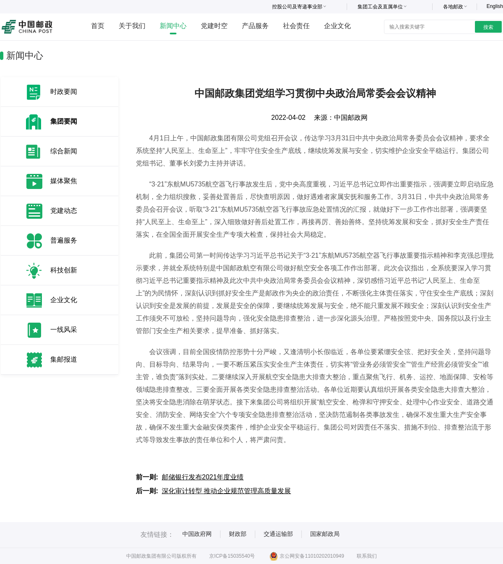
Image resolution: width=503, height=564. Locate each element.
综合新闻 (63, 151)
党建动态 (63, 210)
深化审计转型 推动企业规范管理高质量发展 (226, 490)
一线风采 (63, 329)
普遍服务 (63, 240)
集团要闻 (63, 121)
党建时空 (214, 25)
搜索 (488, 27)
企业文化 (337, 25)
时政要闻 (63, 91)
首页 (97, 25)
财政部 (237, 533)
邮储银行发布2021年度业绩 (203, 477)
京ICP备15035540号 (232, 556)
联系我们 (367, 556)
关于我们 (132, 25)
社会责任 (296, 25)
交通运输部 (278, 533)
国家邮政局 (325, 533)
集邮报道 (63, 359)
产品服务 (255, 25)
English (495, 6)
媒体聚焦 (63, 180)
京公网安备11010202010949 (307, 556)
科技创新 (63, 270)
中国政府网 (197, 533)
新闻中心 (173, 25)
